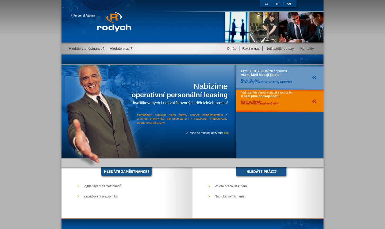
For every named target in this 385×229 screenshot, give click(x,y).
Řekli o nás (250, 48)
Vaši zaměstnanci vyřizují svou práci (266, 97)
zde (226, 132)
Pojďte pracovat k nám (231, 186)
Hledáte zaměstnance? (87, 48)
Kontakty (307, 48)
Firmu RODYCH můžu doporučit (266, 75)
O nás (231, 48)
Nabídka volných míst (230, 196)
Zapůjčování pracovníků (101, 196)
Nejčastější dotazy (279, 48)
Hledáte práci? (121, 48)
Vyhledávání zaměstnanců (102, 186)
